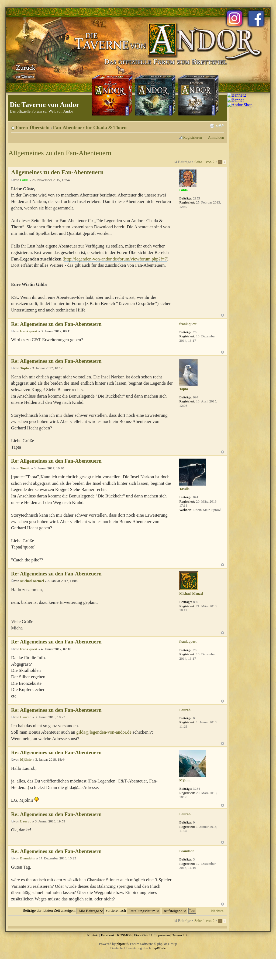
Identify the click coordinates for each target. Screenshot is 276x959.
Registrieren (192, 137)
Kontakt (92, 935)
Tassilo (25, 468)
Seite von (204, 162)
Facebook (108, 935)
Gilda (24, 180)
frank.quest (28, 331)
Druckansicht (212, 125)
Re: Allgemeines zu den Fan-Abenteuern (56, 324)
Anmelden (216, 137)
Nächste (217, 911)
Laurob (26, 717)
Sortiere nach (132, 910)
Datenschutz (180, 935)
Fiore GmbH (143, 935)
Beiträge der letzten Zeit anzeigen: (63, 910)
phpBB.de (159, 948)
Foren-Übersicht (33, 127)
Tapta (24, 368)
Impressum (162, 935)
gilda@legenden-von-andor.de (104, 732)
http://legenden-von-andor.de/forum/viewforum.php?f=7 (115, 259)
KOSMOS (124, 935)
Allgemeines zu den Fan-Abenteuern (59, 153)
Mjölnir (26, 759)
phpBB (121, 944)
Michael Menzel (32, 581)
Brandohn (27, 858)
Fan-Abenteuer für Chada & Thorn (90, 127)
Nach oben (222, 315)
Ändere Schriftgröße (220, 125)
